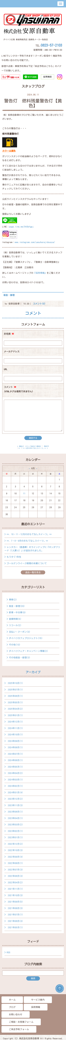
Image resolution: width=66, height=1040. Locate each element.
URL (5, 369)
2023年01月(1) (15, 837)
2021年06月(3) (15, 921)
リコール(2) (15, 625)
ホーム (12, 1000)
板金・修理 (9, 295)
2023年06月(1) (15, 812)
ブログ (12, 1007)
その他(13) (14, 645)
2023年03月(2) (15, 824)
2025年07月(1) (15, 690)
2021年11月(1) (15, 889)
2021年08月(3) (15, 908)
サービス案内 (37, 1000)
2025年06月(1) (15, 696)
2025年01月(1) (15, 715)
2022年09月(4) (15, 857)
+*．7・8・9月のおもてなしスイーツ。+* (27, 541)
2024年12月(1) (15, 722)
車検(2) (13, 599)
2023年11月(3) (15, 805)
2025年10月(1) (15, 683)
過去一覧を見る (33, 572)
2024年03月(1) (15, 780)
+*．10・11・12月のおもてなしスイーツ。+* (29, 534)
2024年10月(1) (15, 734)
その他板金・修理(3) (19, 657)
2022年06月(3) (15, 876)
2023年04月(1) (15, 818)
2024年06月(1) (15, 760)
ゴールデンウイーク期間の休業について (27, 563)
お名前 (9, 334)
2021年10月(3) (15, 895)
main (46, 446)
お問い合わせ (15, 1014)
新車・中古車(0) (17, 612)
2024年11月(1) (15, 728)
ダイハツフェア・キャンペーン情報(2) (28, 651)
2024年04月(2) (15, 773)
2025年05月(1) (15, 702)
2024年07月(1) (15, 754)
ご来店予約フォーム (19, 1029)
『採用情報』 (40, 273)
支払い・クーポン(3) (19, 632)
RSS (8, 952)
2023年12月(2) (15, 799)
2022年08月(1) (15, 863)
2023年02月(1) (15, 831)
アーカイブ (33, 672)
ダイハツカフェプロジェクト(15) (26, 638)
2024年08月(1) (15, 747)
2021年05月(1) (15, 927)
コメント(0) (39, 304)
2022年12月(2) (15, 844)
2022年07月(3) (15, 870)
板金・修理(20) (17, 606)
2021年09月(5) (15, 902)
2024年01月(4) (15, 792)
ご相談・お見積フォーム (21, 1022)
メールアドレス (11, 351)
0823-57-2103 (51, 45)
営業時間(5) (15, 619)
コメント (18, 390)
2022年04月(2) (15, 882)
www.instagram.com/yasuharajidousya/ (35, 242)
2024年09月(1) (15, 741)
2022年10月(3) (15, 850)
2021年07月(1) (15, 914)
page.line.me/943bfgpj (21, 227)
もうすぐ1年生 (14, 557)
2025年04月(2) (15, 709)
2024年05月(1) (15, 767)
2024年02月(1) (15, 786)
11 (24, 493)
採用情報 (35, 1007)
